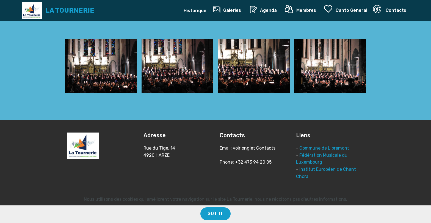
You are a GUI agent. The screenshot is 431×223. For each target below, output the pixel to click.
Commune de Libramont (324, 148)
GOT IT (215, 213)
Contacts (389, 9)
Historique (196, 10)
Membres (301, 9)
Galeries (228, 9)
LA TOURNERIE (69, 10)
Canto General (345, 9)
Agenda (264, 9)
